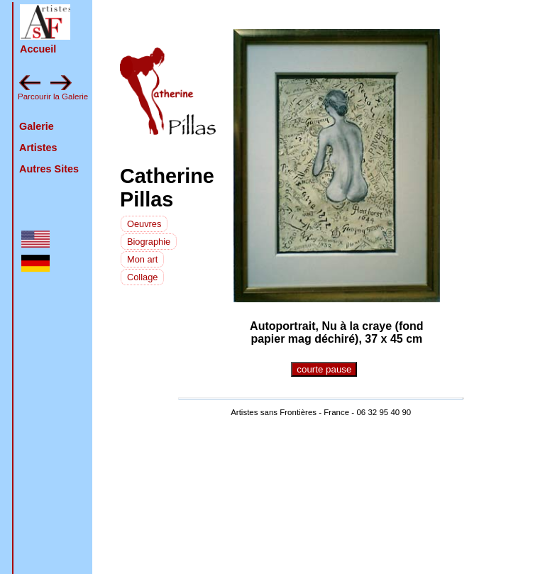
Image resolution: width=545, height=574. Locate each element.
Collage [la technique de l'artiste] (142, 277)
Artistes (38, 147)
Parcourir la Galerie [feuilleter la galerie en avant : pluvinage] (53, 96)
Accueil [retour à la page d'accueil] (38, 49)
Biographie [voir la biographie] (148, 241)
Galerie (36, 126)
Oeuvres (144, 224)
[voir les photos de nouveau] (144, 223)
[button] (45, 22)
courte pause (324, 369)
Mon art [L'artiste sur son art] (142, 259)
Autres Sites (49, 169)
